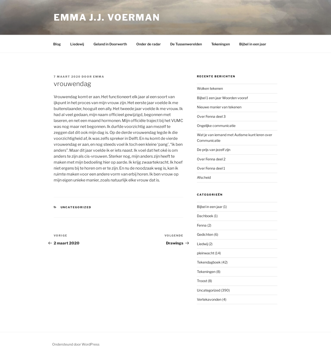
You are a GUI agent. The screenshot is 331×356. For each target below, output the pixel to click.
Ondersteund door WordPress (75, 344)
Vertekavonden (209, 299)
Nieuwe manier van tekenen (219, 107)
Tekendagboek (209, 262)
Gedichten (205, 234)
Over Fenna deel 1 (211, 168)
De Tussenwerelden (186, 44)
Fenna (202, 225)
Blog (57, 44)
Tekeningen (220, 44)
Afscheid (204, 177)
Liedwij (202, 244)
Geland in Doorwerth (110, 44)
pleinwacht (205, 253)
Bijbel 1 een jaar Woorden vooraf (222, 98)
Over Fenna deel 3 (211, 116)
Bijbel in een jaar (252, 44)
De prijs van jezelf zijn (213, 150)
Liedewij (77, 44)
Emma (98, 76)
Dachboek (205, 216)
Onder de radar (148, 44)
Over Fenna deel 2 (211, 159)
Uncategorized (76, 207)
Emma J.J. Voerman (107, 17)
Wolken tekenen (210, 88)
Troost (202, 281)
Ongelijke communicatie (216, 125)
